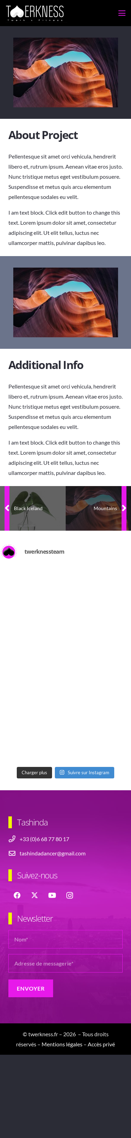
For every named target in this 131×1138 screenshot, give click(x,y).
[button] (122, 13)
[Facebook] (17, 895)
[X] (34, 895)
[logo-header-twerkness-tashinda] (36, 13)
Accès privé (101, 1044)
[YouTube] (52, 895)
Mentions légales (62, 1044)
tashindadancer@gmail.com (53, 853)
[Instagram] (69, 895)
